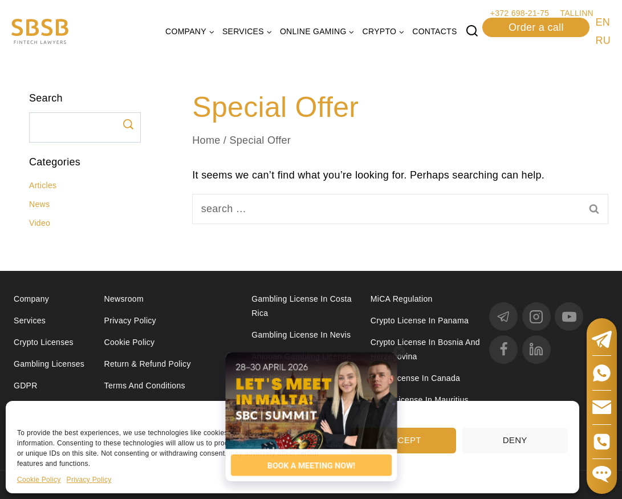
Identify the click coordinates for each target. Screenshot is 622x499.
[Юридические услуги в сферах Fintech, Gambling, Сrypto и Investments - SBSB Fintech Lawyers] (39, 31)
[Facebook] (503, 349)
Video (39, 223)
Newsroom (124, 298)
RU (603, 40)
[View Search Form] (472, 31)
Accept (403, 440)
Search (128, 124)
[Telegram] (503, 316)
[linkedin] (536, 349)
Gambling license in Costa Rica (301, 306)
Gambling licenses (49, 363)
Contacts (434, 31)
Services (30, 320)
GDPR (26, 385)
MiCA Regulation (402, 298)
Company (31, 298)
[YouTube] (569, 316)
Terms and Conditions (146, 385)
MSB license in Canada (415, 378)
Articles (42, 185)
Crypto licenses (44, 342)
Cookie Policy (39, 480)
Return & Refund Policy (147, 363)
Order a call (536, 27)
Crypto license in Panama (420, 320)
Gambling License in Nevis (301, 334)
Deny (515, 440)
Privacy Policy (89, 480)
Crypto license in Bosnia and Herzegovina (425, 349)
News (39, 204)
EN (602, 22)
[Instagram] (536, 316)
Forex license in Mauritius (420, 399)
